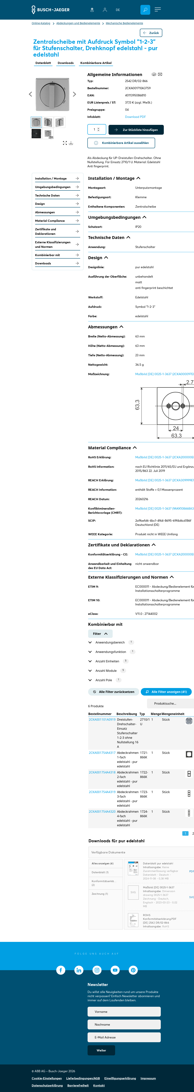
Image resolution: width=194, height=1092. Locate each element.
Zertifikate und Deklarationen (57, 231)
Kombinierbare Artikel (96, 63)
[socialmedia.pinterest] (133, 970)
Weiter (101, 1050)
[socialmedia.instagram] (97, 970)
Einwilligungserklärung (120, 1078)
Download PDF (135, 117)
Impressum (148, 1078)
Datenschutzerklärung (47, 1085)
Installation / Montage (57, 178)
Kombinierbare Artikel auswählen (121, 143)
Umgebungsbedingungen (57, 187)
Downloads (66, 63)
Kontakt (99, 1085)
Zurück (151, 33)
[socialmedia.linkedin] (78, 970)
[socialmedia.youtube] (115, 970)
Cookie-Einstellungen (47, 1078)
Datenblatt (43, 63)
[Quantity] (96, 129)
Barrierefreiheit (78, 1085)
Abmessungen (57, 212)
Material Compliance (57, 220)
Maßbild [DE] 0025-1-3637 (159, 887)
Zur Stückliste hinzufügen (136, 129)
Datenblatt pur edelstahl (158, 863)
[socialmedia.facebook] (60, 970)
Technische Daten (57, 195)
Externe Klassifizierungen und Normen (57, 244)
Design (57, 203)
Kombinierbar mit (57, 255)
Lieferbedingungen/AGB (83, 1078)
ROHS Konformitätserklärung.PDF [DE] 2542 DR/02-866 (160, 919)
